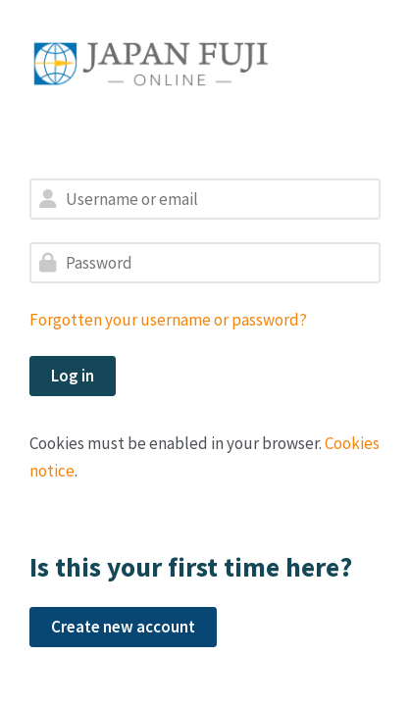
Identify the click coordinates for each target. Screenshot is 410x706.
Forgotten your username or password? (168, 319)
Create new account (123, 626)
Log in (72, 375)
